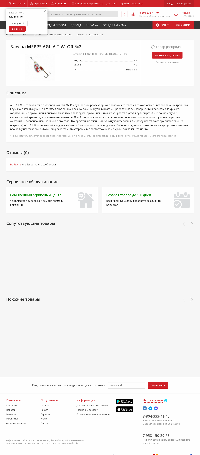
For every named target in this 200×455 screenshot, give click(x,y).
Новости (10, 409)
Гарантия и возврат (87, 409)
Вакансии (11, 414)
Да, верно (17, 28)
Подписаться (158, 385)
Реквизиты (12, 418)
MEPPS (123, 53)
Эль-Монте (17, 3)
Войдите (15, 164)
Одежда (76, 25)
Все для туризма (114, 25)
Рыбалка (92, 25)
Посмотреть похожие (167, 62)
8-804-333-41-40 (156, 416)
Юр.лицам (58, 3)
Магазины (137, 3)
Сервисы (124, 3)
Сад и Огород (56, 25)
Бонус (162, 25)
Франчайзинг (39, 3)
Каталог (45, 405)
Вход (169, 3)
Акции (183, 25)
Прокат (44, 409)
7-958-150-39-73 (156, 435)
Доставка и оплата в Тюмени (92, 405)
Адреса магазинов (16, 423)
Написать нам (153, 400)
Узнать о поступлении (167, 55)
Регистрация (184, 3)
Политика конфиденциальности (93, 414)
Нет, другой (18, 23)
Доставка (111, 3)
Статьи (44, 423)
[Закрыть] (44, 11)
